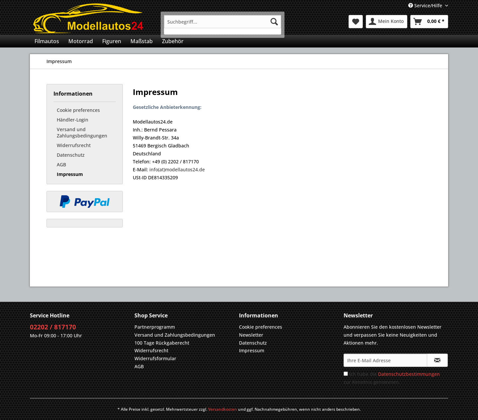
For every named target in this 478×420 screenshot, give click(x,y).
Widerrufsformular (155, 358)
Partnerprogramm (154, 327)
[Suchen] (274, 21)
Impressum (70, 174)
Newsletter (251, 335)
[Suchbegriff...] (222, 21)
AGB (61, 164)
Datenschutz (71, 155)
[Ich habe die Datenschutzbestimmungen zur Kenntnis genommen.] (346, 374)
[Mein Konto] (386, 21)
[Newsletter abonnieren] (437, 360)
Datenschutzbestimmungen (409, 374)
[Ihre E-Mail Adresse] (385, 360)
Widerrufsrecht (74, 145)
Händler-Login (72, 120)
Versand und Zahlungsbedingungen (82, 132)
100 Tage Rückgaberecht (161, 343)
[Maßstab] (141, 41)
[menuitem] (222, 25)
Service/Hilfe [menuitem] (425, 5)
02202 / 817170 (53, 327)
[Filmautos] (47, 41)
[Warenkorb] (429, 21)
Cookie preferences (78, 110)
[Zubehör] (172, 41)
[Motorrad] (81, 41)
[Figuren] (112, 41)
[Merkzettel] (356, 21)
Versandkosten (222, 409)
